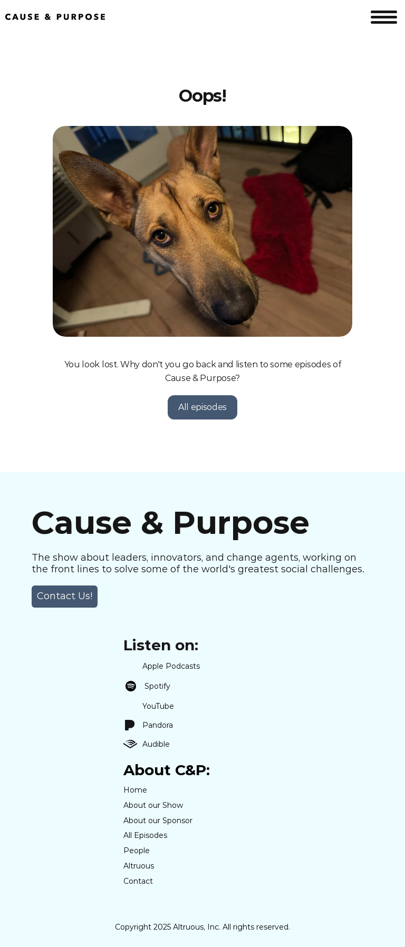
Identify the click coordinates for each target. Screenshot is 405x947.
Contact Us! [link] (64, 596)
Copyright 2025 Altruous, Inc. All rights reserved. (202, 927)
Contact (138, 881)
